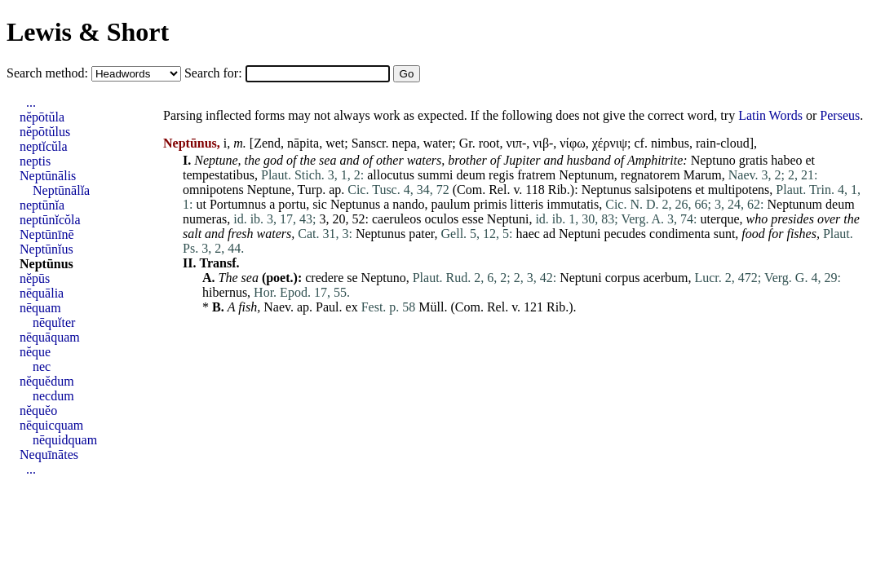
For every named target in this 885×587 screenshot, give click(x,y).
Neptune (215, 160)
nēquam (40, 308)
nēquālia (42, 293)
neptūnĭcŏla (50, 220)
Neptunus (606, 189)
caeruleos (396, 219)
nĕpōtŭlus (45, 132)
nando (408, 204)
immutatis (572, 204)
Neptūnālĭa (61, 190)
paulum (450, 204)
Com (469, 189)
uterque (720, 219)
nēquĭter (54, 322)
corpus (622, 278)
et (811, 160)
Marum (703, 175)
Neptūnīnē (47, 234)
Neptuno (713, 160)
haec (528, 234)
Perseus (840, 115)
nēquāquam (50, 337)
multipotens (739, 189)
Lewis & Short (88, 31)
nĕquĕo (38, 410)
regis (501, 175)
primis (490, 204)
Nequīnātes (49, 454)
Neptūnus (46, 264)
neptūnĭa (42, 205)
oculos (441, 219)
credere (324, 278)
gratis (753, 160)
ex (352, 307)
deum (471, 175)
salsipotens (663, 189)
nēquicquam (51, 425)
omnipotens (213, 189)
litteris (526, 204)
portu (292, 204)
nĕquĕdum (47, 381)
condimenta (679, 234)
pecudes (625, 234)
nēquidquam (65, 440)
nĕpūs (35, 278)
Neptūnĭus (46, 249)
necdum (53, 396)
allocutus (390, 175)
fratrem (536, 175)
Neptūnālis (48, 176)
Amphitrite (655, 160)
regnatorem (650, 175)
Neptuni (508, 219)
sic (319, 204)
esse (473, 219)
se (352, 278)
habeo (786, 160)
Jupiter (521, 160)
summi (436, 175)
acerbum (665, 278)
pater (421, 234)
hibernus (224, 292)
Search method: (49, 73)
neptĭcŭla (44, 146)
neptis (35, 161)
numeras (205, 219)
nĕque (35, 352)
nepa (404, 143)
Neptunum (586, 175)
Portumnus (238, 204)
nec (42, 366)
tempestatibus (218, 175)
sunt (725, 234)
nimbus (670, 143)
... (31, 102)
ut (201, 204)
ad (549, 234)
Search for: (215, 73)
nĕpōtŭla (42, 117)
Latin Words (770, 115)
